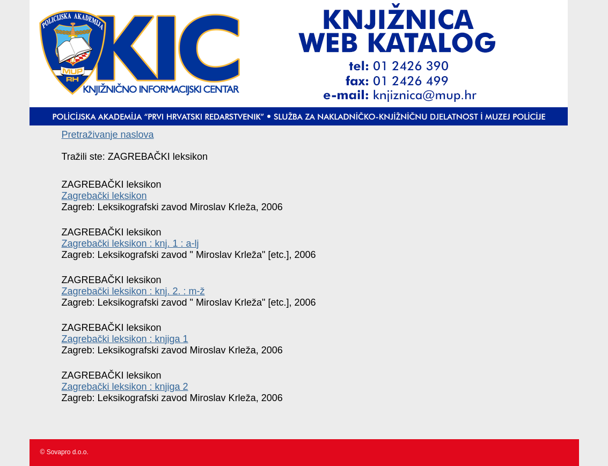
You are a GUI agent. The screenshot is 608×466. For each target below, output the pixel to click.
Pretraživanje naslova (108, 134)
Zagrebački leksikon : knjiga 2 (125, 386)
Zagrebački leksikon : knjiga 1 (125, 339)
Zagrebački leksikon (104, 195)
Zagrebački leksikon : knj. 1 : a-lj (130, 243)
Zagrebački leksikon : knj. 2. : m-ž (133, 291)
